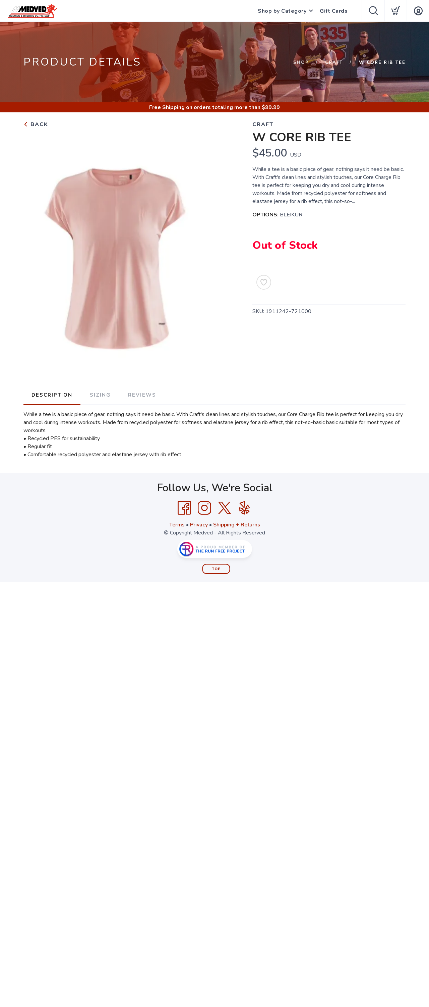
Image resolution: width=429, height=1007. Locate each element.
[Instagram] (204, 508)
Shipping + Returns (236, 524)
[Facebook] (184, 508)
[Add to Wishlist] (263, 282)
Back (35, 124)
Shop (301, 63)
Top (216, 569)
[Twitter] (224, 508)
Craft (334, 63)
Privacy (199, 524)
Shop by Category (282, 11)
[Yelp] (245, 508)
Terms (177, 524)
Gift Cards (334, 11)
